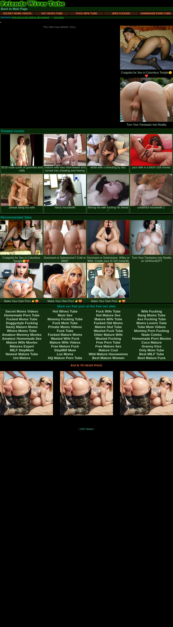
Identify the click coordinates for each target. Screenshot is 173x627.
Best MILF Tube (151, 354)
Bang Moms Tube (151, 315)
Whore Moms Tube (22, 331)
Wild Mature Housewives (108, 354)
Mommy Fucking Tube (65, 319)
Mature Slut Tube (108, 327)
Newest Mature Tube (22, 354)
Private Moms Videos (65, 327)
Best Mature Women (108, 358)
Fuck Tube (65, 331)
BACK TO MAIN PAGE (86, 365)
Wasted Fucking (108, 338)
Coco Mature (151, 342)
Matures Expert (22, 346)
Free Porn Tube (108, 342)
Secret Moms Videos (17, 13)
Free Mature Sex (108, 346)
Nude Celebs (151, 335)
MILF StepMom (22, 350)
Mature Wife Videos (65, 342)
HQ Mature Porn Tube (65, 358)
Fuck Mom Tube (65, 323)
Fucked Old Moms (108, 323)
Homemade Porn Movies (151, 338)
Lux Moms (65, 354)
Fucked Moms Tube (21, 319)
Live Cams (59, 17)
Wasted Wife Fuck (65, 338)
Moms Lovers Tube (151, 323)
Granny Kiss (152, 346)
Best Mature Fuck (151, 358)
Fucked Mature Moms (65, 335)
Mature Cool (108, 350)
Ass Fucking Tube (151, 319)
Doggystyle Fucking (22, 323)
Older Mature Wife (108, 335)
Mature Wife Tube (108, 319)
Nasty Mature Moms (22, 327)
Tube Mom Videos (151, 327)
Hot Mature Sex (108, 315)
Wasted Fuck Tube (108, 331)
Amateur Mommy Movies (22, 335)
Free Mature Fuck (65, 346)
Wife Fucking (121, 13)
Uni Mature (21, 358)
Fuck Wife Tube (86, 13)
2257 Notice (86, 429)
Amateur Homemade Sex (22, 338)
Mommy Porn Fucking (151, 331)
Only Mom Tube (151, 350)
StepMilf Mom (65, 350)
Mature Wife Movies (21, 342)
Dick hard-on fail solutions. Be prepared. (31, 17)
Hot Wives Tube (52, 13)
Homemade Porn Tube (156, 13)
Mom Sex (65, 315)
